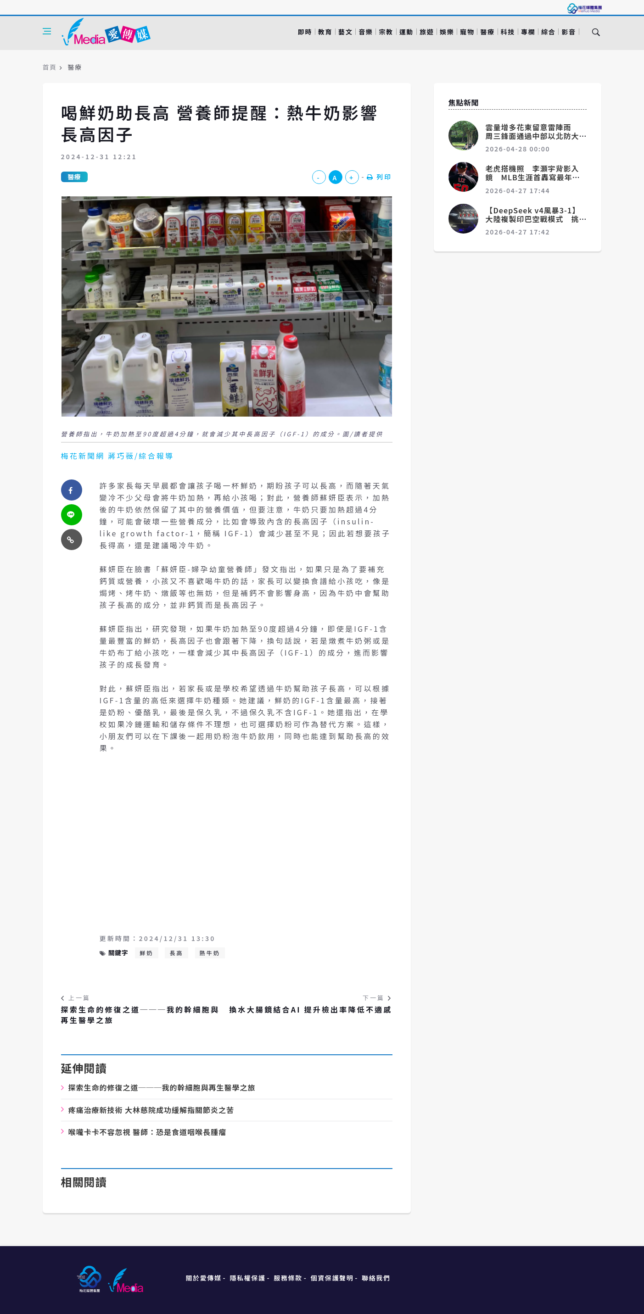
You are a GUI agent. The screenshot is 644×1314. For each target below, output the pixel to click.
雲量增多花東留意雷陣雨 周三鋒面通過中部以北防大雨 (532, 136)
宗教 (386, 31)
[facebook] (71, 490)
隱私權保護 (247, 1277)
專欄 (528, 31)
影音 (568, 31)
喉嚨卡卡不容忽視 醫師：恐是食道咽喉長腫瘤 (147, 1131)
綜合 (548, 31)
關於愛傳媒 (204, 1277)
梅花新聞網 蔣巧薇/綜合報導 (117, 455)
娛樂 (447, 31)
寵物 (467, 31)
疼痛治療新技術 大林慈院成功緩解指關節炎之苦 (151, 1109)
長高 (176, 953)
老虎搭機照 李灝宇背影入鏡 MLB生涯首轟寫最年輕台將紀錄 (533, 177)
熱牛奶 (210, 953)
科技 (508, 31)
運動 (406, 31)
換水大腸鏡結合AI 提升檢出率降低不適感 (310, 1009)
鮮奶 (146, 953)
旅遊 (427, 31)
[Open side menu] (47, 31)
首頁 (50, 67)
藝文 (345, 31)
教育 (325, 31)
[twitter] (71, 514)
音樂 (365, 31)
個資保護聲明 (332, 1277)
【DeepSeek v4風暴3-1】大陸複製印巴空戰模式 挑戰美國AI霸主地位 (533, 219)
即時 (305, 31)
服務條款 (288, 1277)
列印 (379, 176)
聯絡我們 (376, 1277)
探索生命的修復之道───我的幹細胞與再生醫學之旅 (140, 1014)
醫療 (487, 31)
